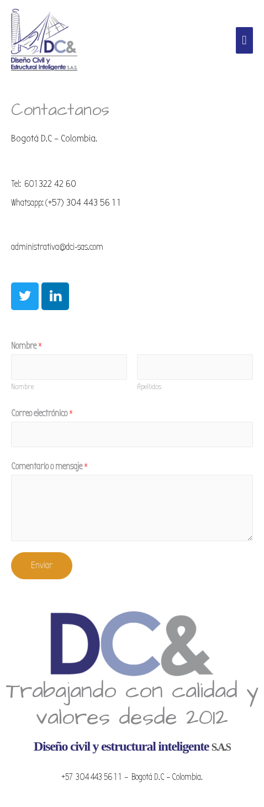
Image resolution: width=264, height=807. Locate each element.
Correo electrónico (42, 413)
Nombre (26, 345)
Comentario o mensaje (49, 466)
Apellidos (149, 386)
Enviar (41, 565)
